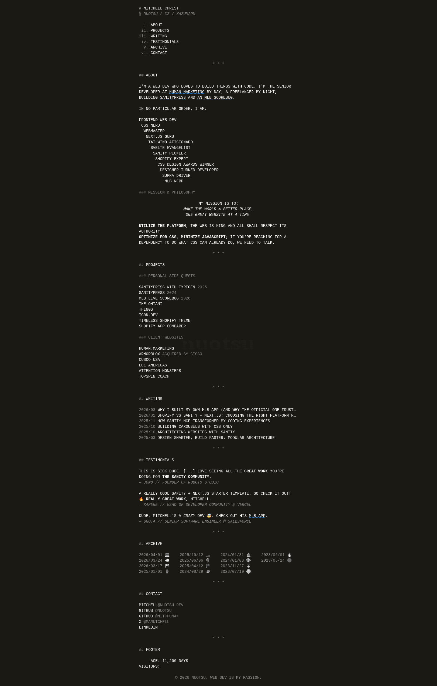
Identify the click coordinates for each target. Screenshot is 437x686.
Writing (158, 36)
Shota (150, 521)
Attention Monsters (160, 371)
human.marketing (156, 348)
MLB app (257, 516)
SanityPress (173, 97)
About (156, 25)
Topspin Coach (154, 376)
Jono (149, 482)
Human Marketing (187, 92)
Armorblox (170, 354)
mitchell (161, 605)
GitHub (155, 610)
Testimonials (164, 42)
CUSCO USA (149, 360)
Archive (158, 47)
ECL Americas (153, 365)
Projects (159, 30)
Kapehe (152, 505)
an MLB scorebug (214, 97)
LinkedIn (148, 627)
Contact (158, 53)
